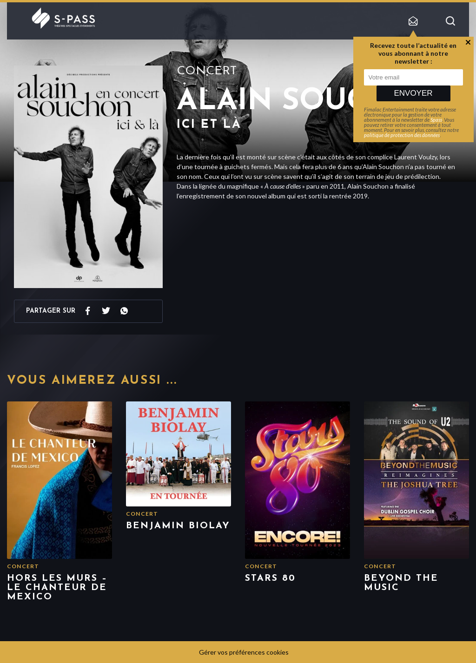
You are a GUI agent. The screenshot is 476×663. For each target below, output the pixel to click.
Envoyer (413, 93)
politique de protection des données (402, 135)
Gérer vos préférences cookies (244, 652)
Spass (436, 120)
